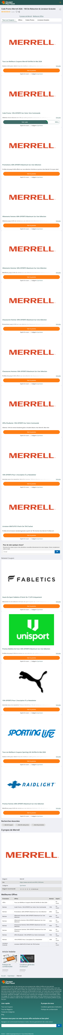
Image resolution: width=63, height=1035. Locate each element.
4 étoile (27, 889)
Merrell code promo (23, 825)
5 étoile (30, 889)
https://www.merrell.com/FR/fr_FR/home (31, 882)
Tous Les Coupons (7, 1007)
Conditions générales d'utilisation (51, 1007)
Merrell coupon (9, 825)
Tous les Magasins (7, 1009)
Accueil (3, 976)
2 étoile (23, 889)
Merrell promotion (39, 825)
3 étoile (25, 889)
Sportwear (40, 74)
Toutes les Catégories (8, 1012)
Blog (2, 1014)
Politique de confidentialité (49, 1009)
